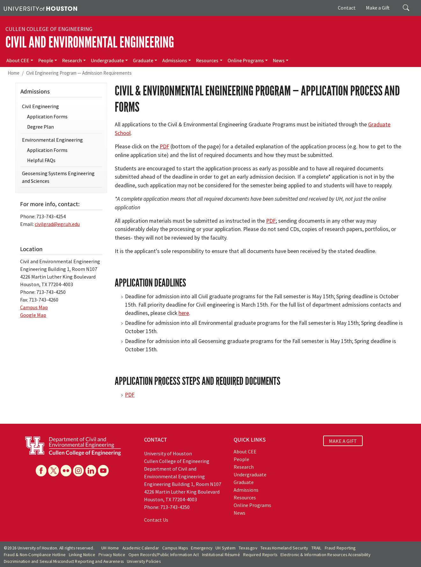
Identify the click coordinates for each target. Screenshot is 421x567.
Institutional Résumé (221, 554)
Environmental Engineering (52, 140)
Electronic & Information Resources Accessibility (325, 554)
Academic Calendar (140, 548)
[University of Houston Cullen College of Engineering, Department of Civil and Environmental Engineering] (73, 445)
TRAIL (316, 548)
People (45, 60)
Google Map (33, 315)
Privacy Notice (111, 554)
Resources (207, 60)
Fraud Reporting (340, 548)
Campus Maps (175, 548)
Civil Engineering (40, 106)
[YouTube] (103, 470)
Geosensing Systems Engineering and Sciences (58, 177)
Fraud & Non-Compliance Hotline (35, 554)
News (279, 60)
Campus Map (34, 307)
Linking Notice (82, 554)
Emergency (201, 548)
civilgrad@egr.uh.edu (57, 224)
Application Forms (47, 116)
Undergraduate (107, 60)
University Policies (144, 561)
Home (13, 73)
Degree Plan (40, 126)
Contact (347, 7)
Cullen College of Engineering (48, 29)
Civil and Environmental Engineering (89, 42)
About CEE (17, 60)
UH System (225, 548)
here (183, 313)
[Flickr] (66, 470)
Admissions (174, 60)
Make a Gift (378, 7)
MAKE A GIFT (343, 440)
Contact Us (156, 520)
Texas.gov (248, 548)
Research (72, 60)
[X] (53, 470)
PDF (164, 146)
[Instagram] (78, 470)
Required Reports (260, 554)
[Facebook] (41, 470)
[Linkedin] (90, 470)
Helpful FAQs (41, 160)
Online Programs (246, 60)
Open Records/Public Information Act (163, 554)
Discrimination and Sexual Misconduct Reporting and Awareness (64, 561)
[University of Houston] (40, 8)
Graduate (143, 60)
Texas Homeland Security (284, 548)
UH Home (110, 548)
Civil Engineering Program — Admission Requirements (79, 73)
